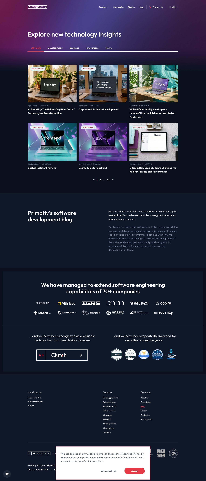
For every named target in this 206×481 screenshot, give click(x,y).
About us (131, 7)
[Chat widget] (7, 474)
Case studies (118, 7)
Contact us (156, 7)
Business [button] (74, 47)
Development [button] (55, 47)
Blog (141, 7)
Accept (134, 470)
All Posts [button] (36, 47)
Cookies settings (108, 470)
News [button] (109, 47)
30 (108, 179)
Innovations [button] (92, 47)
